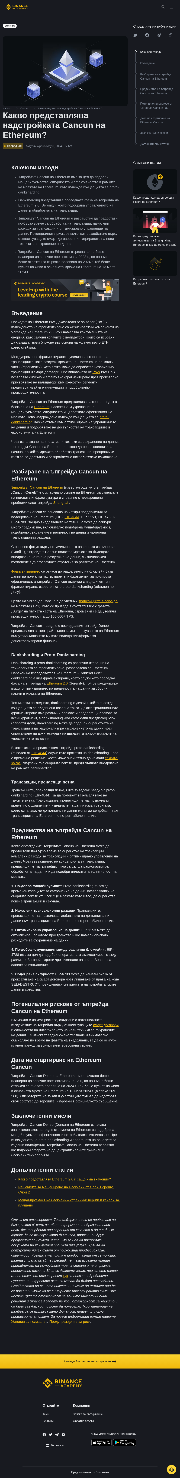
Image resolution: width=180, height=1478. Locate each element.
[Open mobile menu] (171, 7)
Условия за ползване (28, 1322)
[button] (171, 7)
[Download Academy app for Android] (124, 1443)
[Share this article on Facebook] (147, 35)
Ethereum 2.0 (57, 683)
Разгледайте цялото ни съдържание (90, 1361)
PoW (96, 372)
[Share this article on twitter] (135, 35)
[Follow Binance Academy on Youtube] (63, 1434)
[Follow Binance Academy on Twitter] (50, 1434)
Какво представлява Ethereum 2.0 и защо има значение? (64, 1179)
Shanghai (60, 503)
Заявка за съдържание (88, 1414)
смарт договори (106, 1025)
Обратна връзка (83, 1420)
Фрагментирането (25, 571)
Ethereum (42, 407)
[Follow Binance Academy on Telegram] (57, 1434)
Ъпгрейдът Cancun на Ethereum (37, 487)
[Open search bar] (162, 7)
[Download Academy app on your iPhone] (101, 1443)
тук (65, 1276)
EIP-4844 (72, 517)
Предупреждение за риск (69, 1322)
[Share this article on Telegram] (159, 35)
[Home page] (17, 7)
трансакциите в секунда (98, 601)
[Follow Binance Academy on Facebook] (44, 1434)
